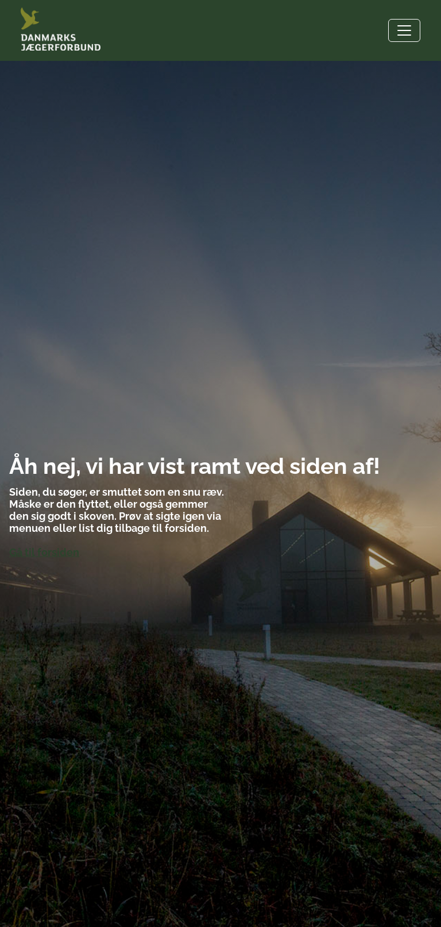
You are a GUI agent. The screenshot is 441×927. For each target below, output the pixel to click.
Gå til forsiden (44, 552)
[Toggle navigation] (404, 30)
